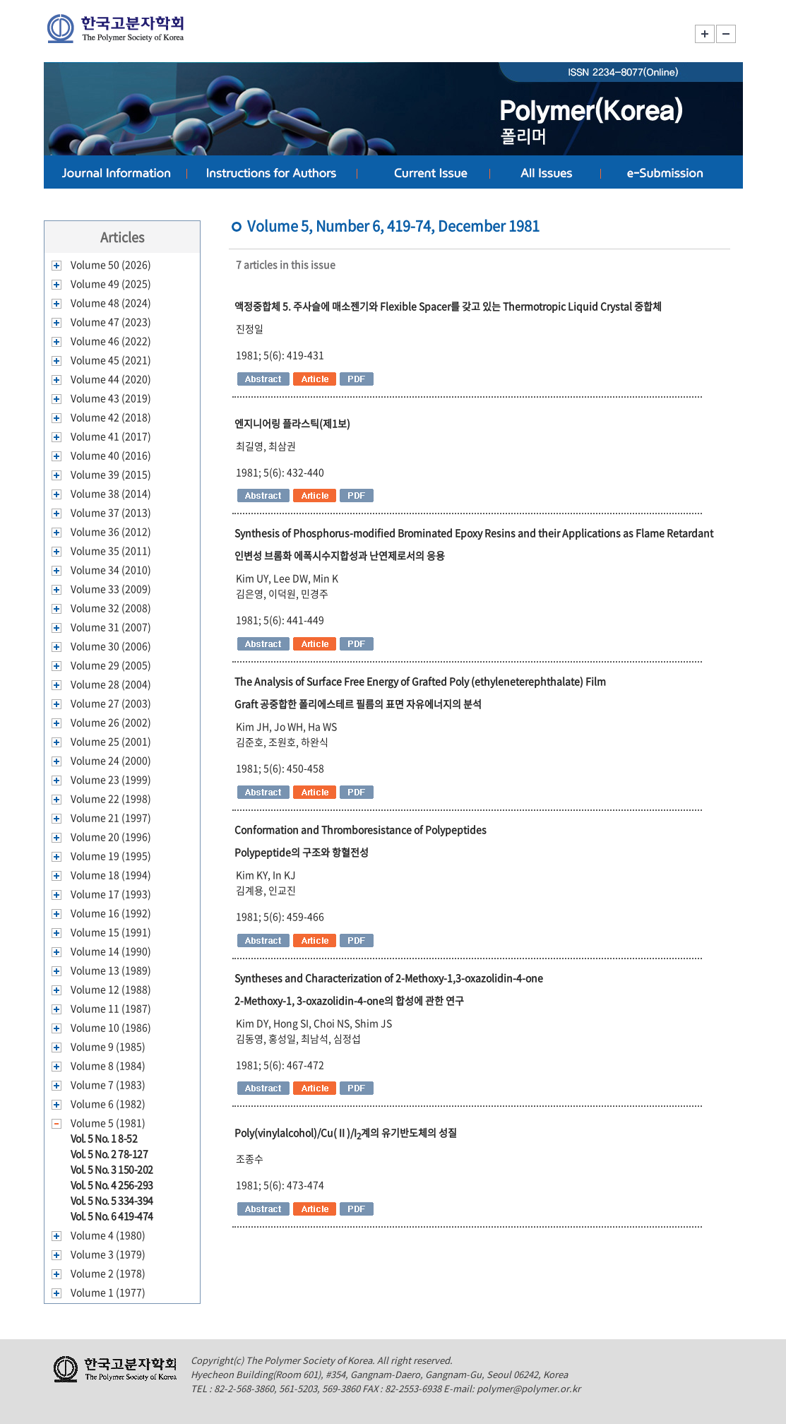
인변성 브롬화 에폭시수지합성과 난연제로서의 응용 (339, 555)
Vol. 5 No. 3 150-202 (112, 1169)
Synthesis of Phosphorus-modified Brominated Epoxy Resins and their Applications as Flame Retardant (473, 533)
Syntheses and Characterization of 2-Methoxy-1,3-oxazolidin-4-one (388, 978)
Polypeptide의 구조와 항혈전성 (301, 852)
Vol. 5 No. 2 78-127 (109, 1153)
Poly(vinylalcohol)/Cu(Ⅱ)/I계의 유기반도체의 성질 (345, 1132)
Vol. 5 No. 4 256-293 (112, 1184)
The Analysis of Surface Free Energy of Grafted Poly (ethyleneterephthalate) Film (420, 681)
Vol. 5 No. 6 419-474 (112, 1216)
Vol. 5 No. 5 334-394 (112, 1200)
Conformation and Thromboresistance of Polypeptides (360, 829)
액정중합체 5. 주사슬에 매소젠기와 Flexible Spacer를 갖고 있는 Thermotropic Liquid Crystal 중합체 (448, 306)
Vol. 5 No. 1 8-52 (104, 1138)
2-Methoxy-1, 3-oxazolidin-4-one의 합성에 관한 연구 (349, 1000)
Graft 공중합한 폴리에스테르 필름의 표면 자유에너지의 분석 (358, 703)
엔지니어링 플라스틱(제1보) (292, 423)
